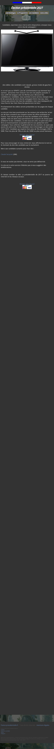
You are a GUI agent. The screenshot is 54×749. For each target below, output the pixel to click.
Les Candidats (34, 13)
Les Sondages (11, 13)
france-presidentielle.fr (9, 725)
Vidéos (2, 732)
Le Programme (22, 13)
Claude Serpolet (7, 154)
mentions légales (42, 725)
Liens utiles (44, 13)
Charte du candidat (5, 731)
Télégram (3, 733)
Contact (2, 729)
